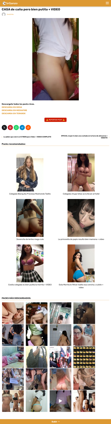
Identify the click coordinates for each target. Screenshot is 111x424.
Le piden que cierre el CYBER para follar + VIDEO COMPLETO (27, 137)
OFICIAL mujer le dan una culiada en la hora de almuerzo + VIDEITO (84, 137)
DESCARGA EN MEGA (12, 107)
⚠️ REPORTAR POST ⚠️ (55, 120)
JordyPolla (10, 14)
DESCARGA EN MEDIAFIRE (14, 110)
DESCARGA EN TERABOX (13, 113)
